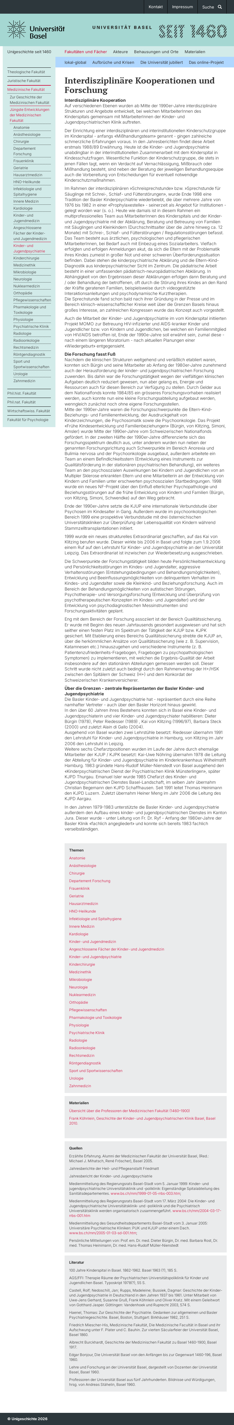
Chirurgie (21, 141)
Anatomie (21, 127)
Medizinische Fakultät (26, 89)
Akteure (120, 51)
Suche (212, 7)
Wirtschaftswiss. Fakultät (28, 411)
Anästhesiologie (27, 134)
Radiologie (22, 333)
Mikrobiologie (24, 272)
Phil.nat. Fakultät (21, 402)
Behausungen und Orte (156, 51)
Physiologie (23, 319)
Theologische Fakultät (26, 72)
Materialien (195, 51)
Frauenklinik (23, 161)
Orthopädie (22, 293)
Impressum (182, 6)
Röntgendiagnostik (29, 354)
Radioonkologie (26, 340)
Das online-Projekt (206, 62)
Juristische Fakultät (24, 80)
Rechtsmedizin (26, 347)
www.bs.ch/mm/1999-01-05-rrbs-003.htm (145, 1193)
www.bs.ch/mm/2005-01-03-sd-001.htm (102, 1233)
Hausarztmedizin (27, 175)
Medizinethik (24, 265)
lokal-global (75, 62)
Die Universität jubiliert (161, 62)
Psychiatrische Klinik (31, 326)
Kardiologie (23, 208)
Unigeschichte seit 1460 (29, 51)
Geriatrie (20, 168)
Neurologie (22, 279)
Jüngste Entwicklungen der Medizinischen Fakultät (29, 115)
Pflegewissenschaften (32, 300)
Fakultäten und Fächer (86, 51)
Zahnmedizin (24, 381)
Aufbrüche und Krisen (113, 62)
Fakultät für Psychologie (27, 419)
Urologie (20, 374)
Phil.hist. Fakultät (21, 393)
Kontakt (156, 6)
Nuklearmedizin (26, 286)
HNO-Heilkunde (26, 182)
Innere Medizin (26, 201)
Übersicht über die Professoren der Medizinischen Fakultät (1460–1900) (129, 1110)
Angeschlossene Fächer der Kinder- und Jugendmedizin (30, 233)
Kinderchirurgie (26, 258)
